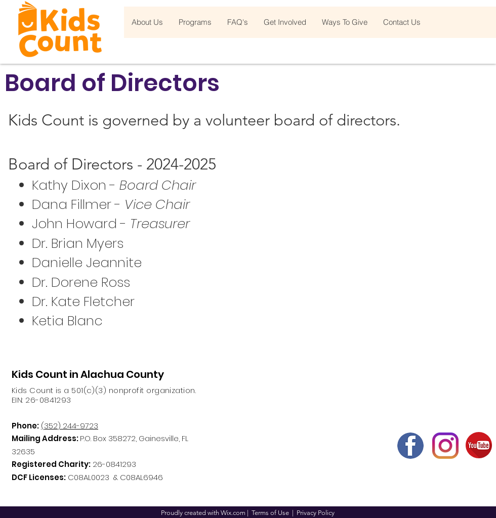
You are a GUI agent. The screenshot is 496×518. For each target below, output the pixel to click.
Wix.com (233, 512)
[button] (147, 22)
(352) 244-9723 (69, 425)
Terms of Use (270, 512)
